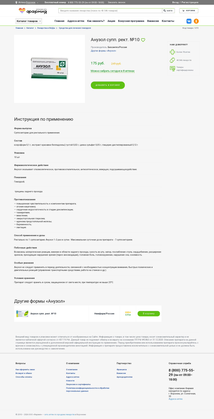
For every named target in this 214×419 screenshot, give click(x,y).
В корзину (149, 313)
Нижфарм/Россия (104, 313)
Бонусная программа (131, 20)
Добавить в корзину (108, 85)
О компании (71, 369)
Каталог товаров (27, 21)
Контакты (168, 20)
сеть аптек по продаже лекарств (59, 414)
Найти (167, 10)
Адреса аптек (75, 20)
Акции (111, 20)
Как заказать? (95, 20)
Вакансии (153, 20)
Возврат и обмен (24, 373)
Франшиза (122, 369)
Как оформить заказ (25, 369)
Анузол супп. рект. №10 (43, 313)
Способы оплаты (24, 377)
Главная (59, 20)
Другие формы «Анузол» (103, 50)
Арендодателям (124, 377)
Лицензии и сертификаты (78, 384)
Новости (70, 381)
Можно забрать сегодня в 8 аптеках (112, 70)
